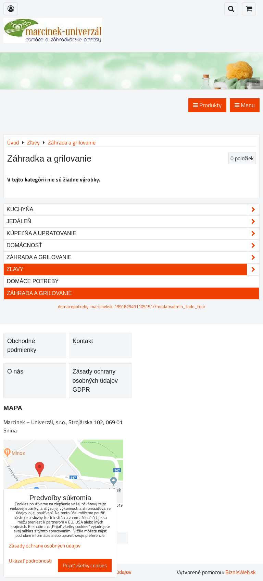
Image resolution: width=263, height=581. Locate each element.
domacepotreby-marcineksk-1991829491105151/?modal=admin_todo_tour (131, 306)
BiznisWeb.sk (240, 572)
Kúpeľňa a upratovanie (133, 233)
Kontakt (83, 341)
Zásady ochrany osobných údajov (44, 546)
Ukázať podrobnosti (30, 561)
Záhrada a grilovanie (133, 257)
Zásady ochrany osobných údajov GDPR (95, 380)
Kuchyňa (133, 209)
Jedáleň (133, 221)
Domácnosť (133, 245)
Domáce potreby (33, 281)
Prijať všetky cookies (85, 565)
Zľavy (133, 269)
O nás (15, 371)
